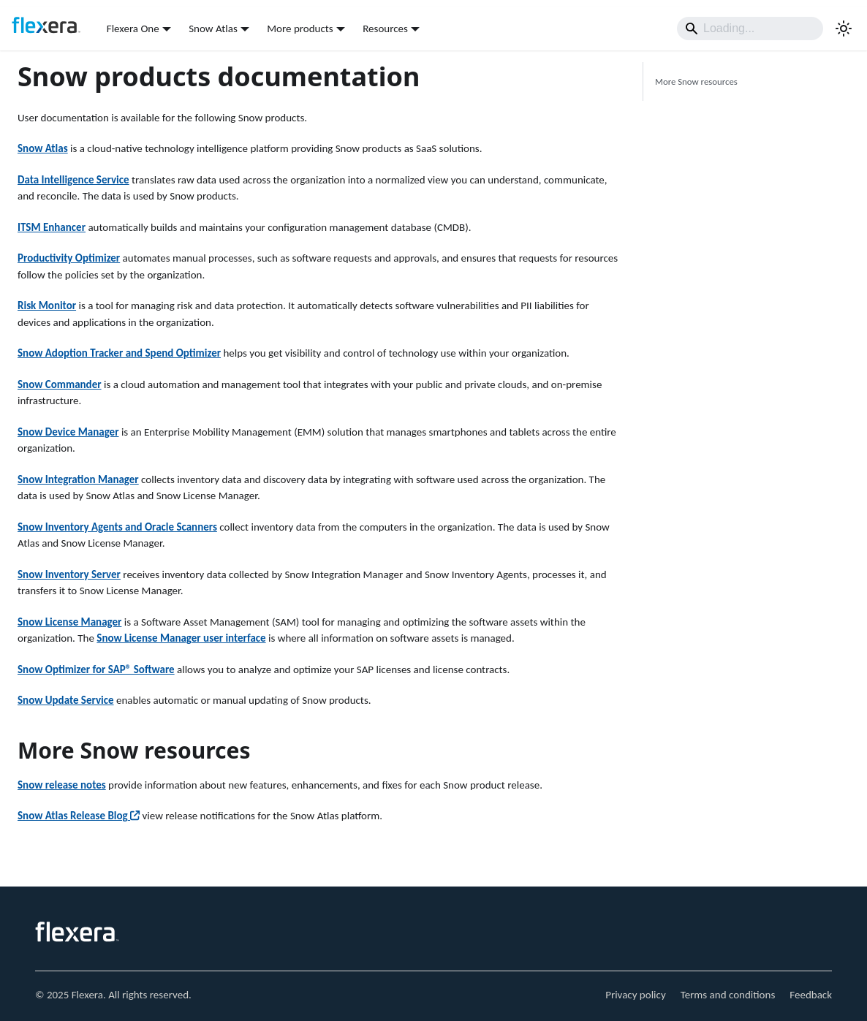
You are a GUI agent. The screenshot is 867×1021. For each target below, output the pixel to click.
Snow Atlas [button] (213, 28)
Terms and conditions (728, 994)
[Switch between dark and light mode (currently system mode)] (843, 28)
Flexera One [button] (133, 28)
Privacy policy (635, 994)
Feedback (811, 994)
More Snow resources (696, 81)
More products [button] (300, 28)
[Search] (750, 28)
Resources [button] (385, 28)
